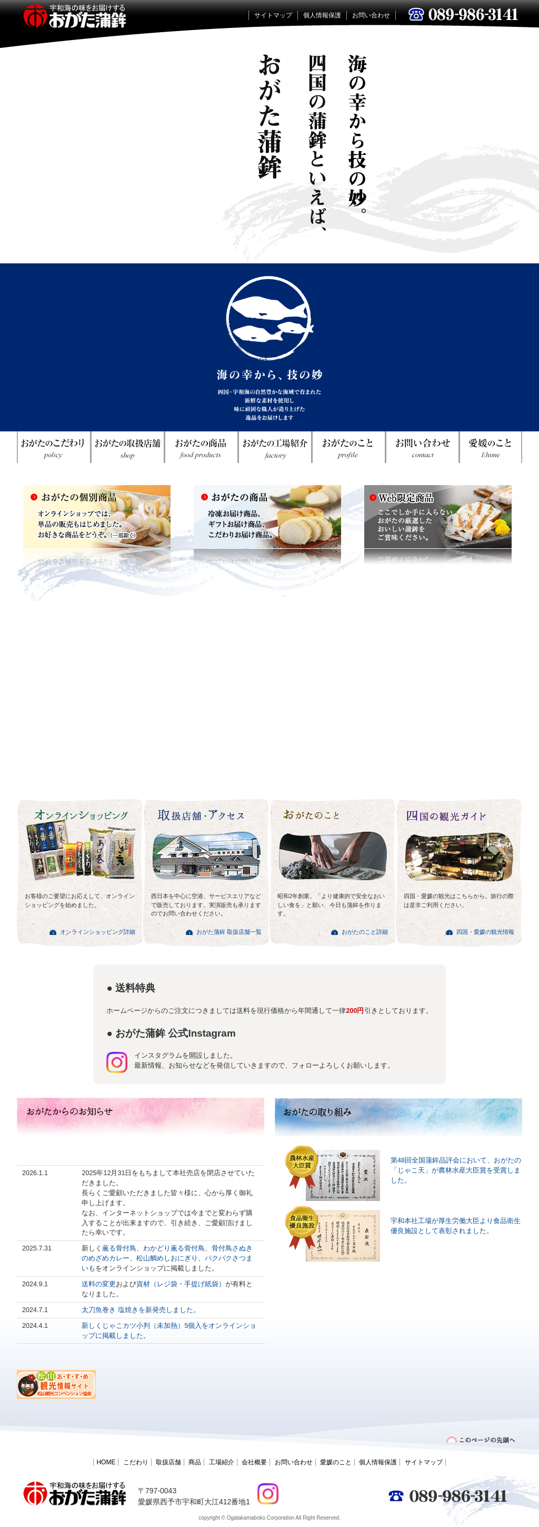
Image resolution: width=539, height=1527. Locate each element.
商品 (194, 1462)
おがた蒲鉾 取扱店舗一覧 (229, 932)
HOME (105, 1462)
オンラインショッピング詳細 (97, 932)
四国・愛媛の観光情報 (485, 932)
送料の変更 (99, 1284)
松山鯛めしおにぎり (167, 1258)
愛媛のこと (336, 1462)
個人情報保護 (322, 15)
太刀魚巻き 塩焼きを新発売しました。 (141, 1310)
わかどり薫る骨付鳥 (174, 1248)
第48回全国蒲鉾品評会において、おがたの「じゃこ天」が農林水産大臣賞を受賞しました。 (456, 1170)
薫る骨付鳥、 (122, 1248)
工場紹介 (221, 1462)
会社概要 (254, 1462)
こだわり (135, 1462)
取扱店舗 (168, 1462)
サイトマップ (273, 15)
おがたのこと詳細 (365, 932)
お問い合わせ (371, 15)
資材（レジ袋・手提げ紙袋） (180, 1284)
